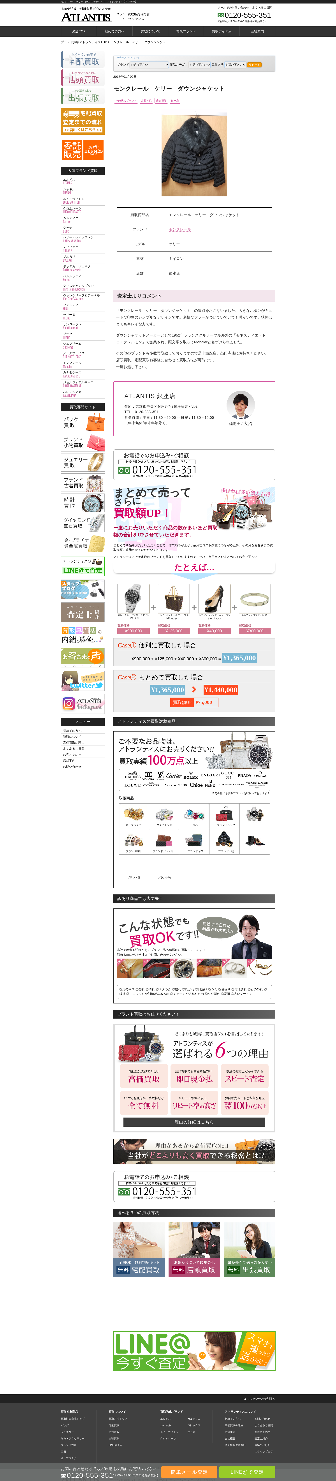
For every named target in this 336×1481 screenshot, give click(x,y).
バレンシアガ (82, 394)
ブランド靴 (254, 851)
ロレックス (194, 1398)
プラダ (82, 336)
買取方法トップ (118, 1392)
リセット (254, 64)
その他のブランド (129, 101)
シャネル (82, 191)
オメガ (191, 1405)
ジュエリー (67, 1405)
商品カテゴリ (190, 64)
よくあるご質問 (262, 7)
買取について (150, 31)
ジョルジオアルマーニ (82, 384)
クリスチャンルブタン (82, 287)
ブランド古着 (69, 1418)
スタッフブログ (264, 1424)
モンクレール (180, 230)
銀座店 (196, 101)
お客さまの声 (72, 754)
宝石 (194, 825)
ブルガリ (82, 258)
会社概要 (230, 1411)
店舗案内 (69, 760)
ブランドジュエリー (134, 851)
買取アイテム (222, 31)
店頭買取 (177, 101)
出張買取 (114, 1411)
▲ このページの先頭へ (259, 1371)
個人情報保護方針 (235, 1418)
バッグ (65, 1398)
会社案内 (257, 31)
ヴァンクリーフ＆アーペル (82, 297)
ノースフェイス (82, 355)
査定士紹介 (261, 1411)
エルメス (82, 181)
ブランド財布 (164, 851)
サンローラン (82, 326)
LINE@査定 (116, 1418)
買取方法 (228, 64)
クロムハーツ (82, 210)
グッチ (82, 229)
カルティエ (82, 220)
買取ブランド (186, 31)
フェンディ (82, 307)
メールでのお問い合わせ (233, 7)
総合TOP (79, 31)
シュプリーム (82, 345)
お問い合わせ (72, 767)
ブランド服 (224, 851)
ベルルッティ (82, 278)
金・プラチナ (134, 825)
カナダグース (82, 374)
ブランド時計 (255, 825)
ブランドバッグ (224, 825)
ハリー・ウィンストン (82, 239)
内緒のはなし (262, 1418)
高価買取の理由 (73, 742)
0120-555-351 (248, 15)
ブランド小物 (194, 851)
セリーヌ (82, 316)
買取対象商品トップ (72, 1392)
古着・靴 (156, 101)
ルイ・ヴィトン (82, 201)
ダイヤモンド (164, 825)
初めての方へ (115, 31)
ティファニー (82, 249)
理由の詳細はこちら (194, 1095)
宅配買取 (114, 1398)
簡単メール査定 (189, 1472)
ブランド (143, 64)
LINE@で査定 (247, 1472)
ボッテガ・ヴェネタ (82, 268)
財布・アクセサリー (72, 1411)
